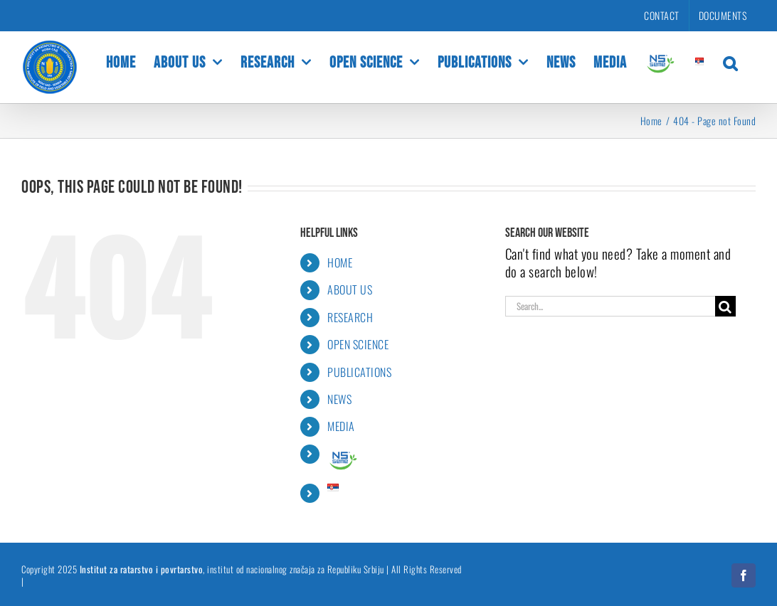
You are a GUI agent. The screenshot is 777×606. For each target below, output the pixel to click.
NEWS (339, 399)
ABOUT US (349, 289)
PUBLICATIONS (359, 372)
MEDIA (341, 426)
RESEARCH (350, 317)
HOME (339, 262)
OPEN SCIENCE (357, 344)
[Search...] (610, 306)
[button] (730, 62)
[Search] (725, 306)
